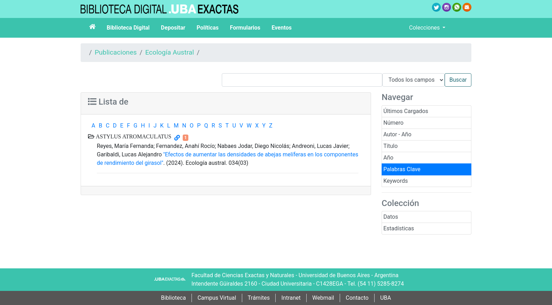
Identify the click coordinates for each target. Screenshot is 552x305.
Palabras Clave (401, 169)
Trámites (259, 297)
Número (393, 122)
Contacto (357, 297)
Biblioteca (173, 297)
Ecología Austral (169, 52)
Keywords (395, 181)
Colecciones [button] (425, 27)
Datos (390, 216)
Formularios (245, 27)
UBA (385, 297)
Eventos (282, 27)
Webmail (323, 297)
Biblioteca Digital (128, 27)
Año (388, 157)
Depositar (173, 27)
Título (390, 146)
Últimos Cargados (405, 111)
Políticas (207, 27)
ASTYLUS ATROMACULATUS (132, 136)
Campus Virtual (216, 297)
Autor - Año (397, 134)
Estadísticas (398, 228)
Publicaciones (116, 52)
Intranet (291, 297)
